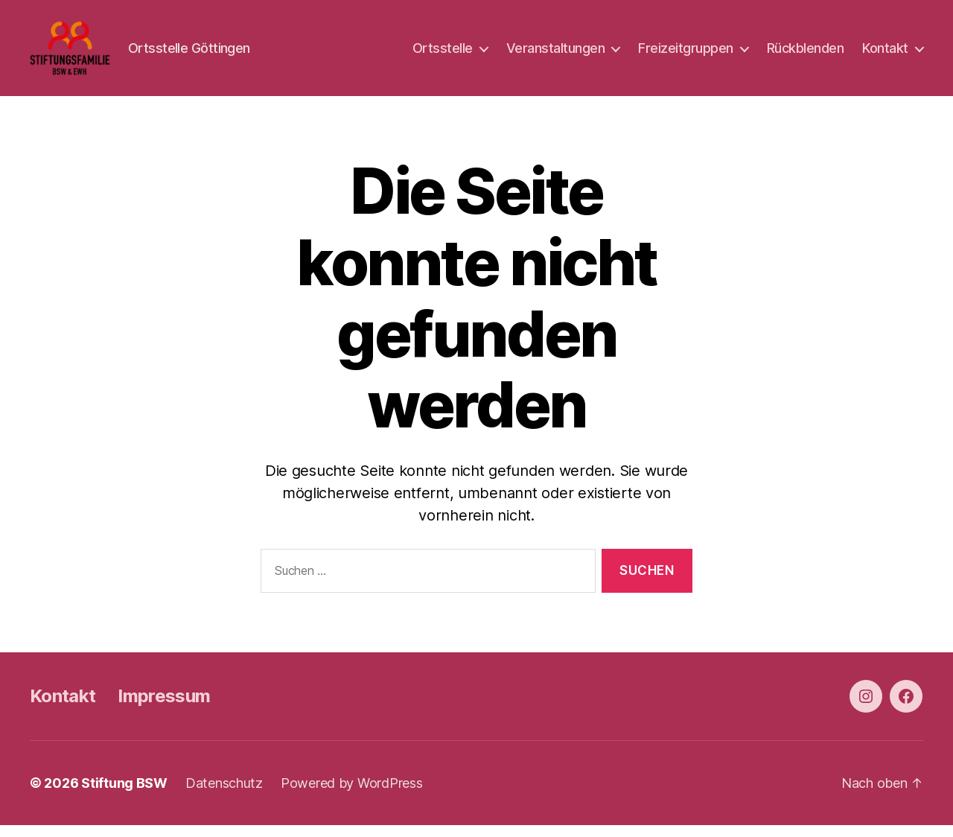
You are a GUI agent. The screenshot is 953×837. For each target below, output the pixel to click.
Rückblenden (805, 54)
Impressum (164, 708)
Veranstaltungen (555, 54)
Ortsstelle (442, 54)
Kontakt (885, 54)
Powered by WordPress (352, 795)
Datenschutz (224, 795)
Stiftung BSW (124, 795)
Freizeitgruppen (685, 54)
